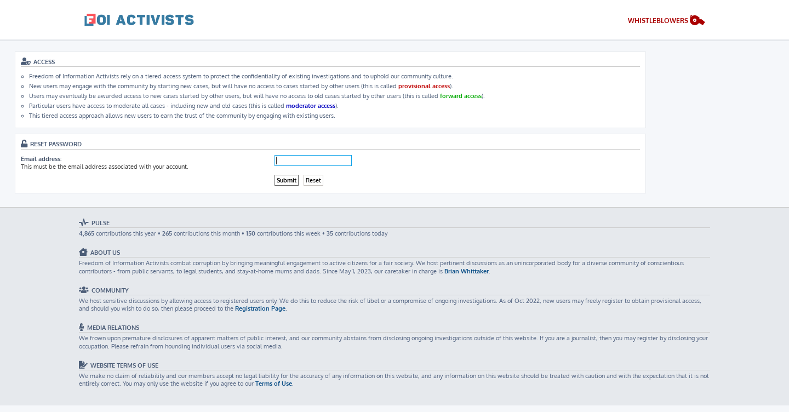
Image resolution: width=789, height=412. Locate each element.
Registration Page (260, 308)
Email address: (41, 159)
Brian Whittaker (466, 271)
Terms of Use (273, 383)
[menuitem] (666, 21)
